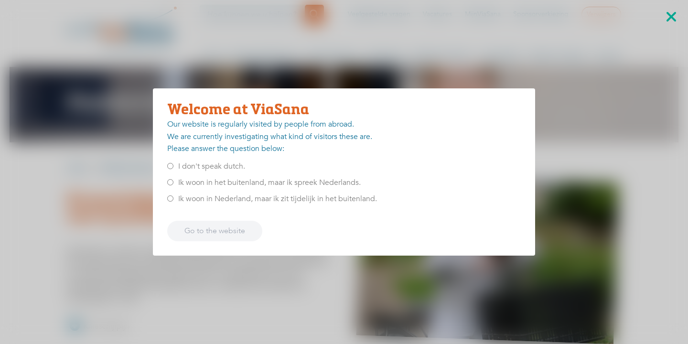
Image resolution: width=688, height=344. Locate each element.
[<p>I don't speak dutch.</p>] (170, 166)
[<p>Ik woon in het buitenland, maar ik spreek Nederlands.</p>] (170, 182)
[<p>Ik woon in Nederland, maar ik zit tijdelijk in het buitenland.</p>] (170, 198)
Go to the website (214, 231)
